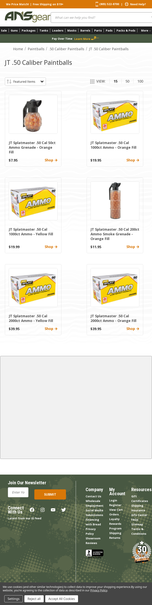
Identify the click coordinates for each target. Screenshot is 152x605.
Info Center (139, 515)
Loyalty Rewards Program (115, 523)
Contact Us (93, 496)
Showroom (93, 538)
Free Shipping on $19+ (48, 4)
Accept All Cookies (61, 599)
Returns (114, 538)
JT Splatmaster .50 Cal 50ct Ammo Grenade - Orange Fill (32, 147)
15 (115, 81)
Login (113, 500)
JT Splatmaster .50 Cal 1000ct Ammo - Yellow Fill (31, 231)
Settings (14, 599)
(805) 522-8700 (109, 4)
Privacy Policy (98, 590)
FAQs (134, 519)
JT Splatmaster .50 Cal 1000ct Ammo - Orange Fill (113, 145)
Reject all (34, 599)
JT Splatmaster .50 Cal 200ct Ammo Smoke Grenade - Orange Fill (115, 234)
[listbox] (28, 81)
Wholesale (93, 501)
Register (115, 505)
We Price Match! (17, 4)
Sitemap (137, 524)
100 (140, 81)
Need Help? (138, 4)
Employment (94, 505)
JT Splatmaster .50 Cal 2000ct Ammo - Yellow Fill (31, 318)
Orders (114, 514)
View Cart (116, 510)
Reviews (91, 543)
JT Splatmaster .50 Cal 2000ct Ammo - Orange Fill (113, 318)
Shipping (115, 533)
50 (127, 81)
